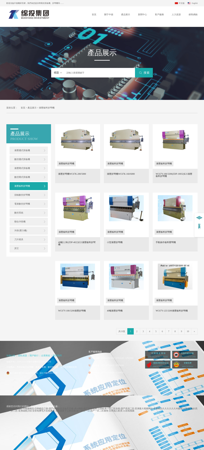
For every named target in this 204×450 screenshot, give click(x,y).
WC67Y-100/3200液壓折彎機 (72, 311)
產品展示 (125, 14)
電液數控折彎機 (22, 204)
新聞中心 (142, 14)
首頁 (94, 14)
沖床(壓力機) (20, 230)
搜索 (147, 72)
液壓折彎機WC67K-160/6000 (121, 174)
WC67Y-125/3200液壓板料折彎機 (172, 311)
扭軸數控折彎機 (22, 195)
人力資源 (176, 14)
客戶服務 (159, 14)
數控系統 (18, 213)
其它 (16, 248)
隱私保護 (22, 355)
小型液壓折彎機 (115, 242)
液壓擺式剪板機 (22, 150)
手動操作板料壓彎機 (166, 242)
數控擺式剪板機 (22, 159)
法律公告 (10, 355)
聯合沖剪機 (20, 221)
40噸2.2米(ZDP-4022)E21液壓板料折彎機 (77, 243)
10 (188, 331)
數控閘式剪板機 (22, 177)
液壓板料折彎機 (22, 186)
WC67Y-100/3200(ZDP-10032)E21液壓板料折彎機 (174, 175)
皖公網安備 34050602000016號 (24, 373)
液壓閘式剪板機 (22, 168)
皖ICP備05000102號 (49, 373)
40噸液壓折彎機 (115, 311)
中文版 (182, 3)
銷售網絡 (193, 14)
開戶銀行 (34, 355)
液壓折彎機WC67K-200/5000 (72, 174)
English (195, 3)
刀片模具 (18, 239)
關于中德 (108, 14)
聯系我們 (57, 355)
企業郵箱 (45, 355)
